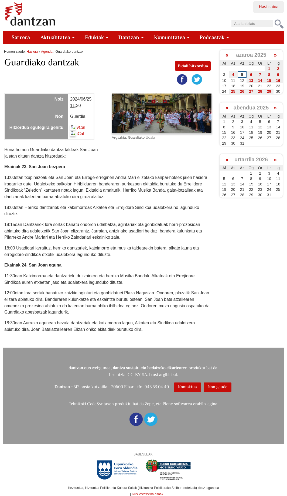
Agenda (46, 52)
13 (251, 80)
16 (278, 80)
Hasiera (32, 52)
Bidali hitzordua (193, 66)
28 (260, 91)
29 (269, 91)
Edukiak (96, 37)
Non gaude (217, 386)
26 (242, 91)
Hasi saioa (268, 6)
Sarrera (21, 37)
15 (269, 80)
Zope (149, 403)
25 (233, 91)
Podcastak (214, 37)
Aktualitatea (57, 37)
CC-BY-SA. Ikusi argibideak (153, 374)
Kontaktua (187, 386)
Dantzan (131, 37)
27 (251, 91)
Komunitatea (171, 37)
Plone (168, 403)
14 (260, 80)
